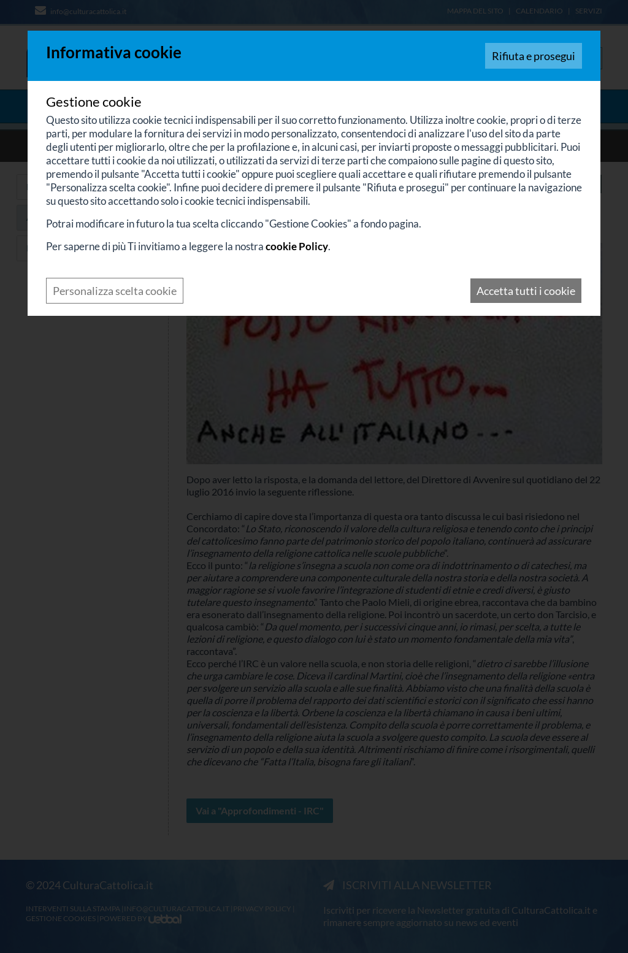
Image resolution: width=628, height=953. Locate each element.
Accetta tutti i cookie (526, 290)
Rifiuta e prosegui (533, 56)
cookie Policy (297, 246)
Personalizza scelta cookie (115, 290)
